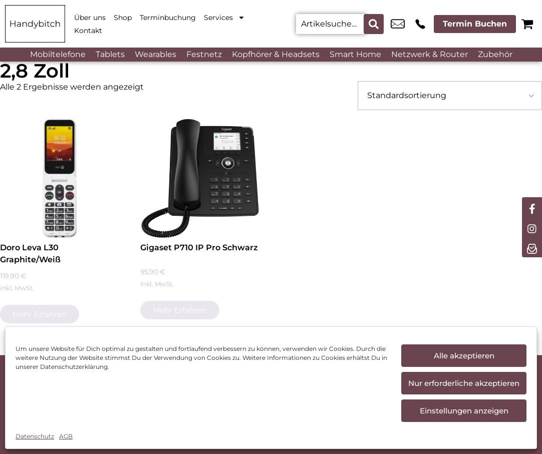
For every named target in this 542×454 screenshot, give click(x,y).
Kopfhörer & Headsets (276, 54)
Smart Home (355, 54)
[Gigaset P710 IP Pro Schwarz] (200, 178)
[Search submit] (374, 24)
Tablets (110, 54)
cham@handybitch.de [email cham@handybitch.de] (397, 24)
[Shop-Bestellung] (450, 95)
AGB (66, 436)
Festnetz (204, 54)
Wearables (155, 54)
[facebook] (532, 207)
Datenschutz (35, 436)
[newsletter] (532, 247)
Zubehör (495, 54)
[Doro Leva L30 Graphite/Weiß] (60, 178)
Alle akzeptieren (464, 355)
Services (224, 17)
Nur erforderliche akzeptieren (463, 383)
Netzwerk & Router (429, 54)
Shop (123, 17)
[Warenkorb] (527, 24)
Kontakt (88, 30)
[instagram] (532, 227)
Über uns (90, 17)
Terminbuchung (168, 17)
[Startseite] (35, 24)
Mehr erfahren (40, 314)
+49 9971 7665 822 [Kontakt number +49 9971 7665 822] (420, 24)
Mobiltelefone (58, 54)
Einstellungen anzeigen (464, 410)
